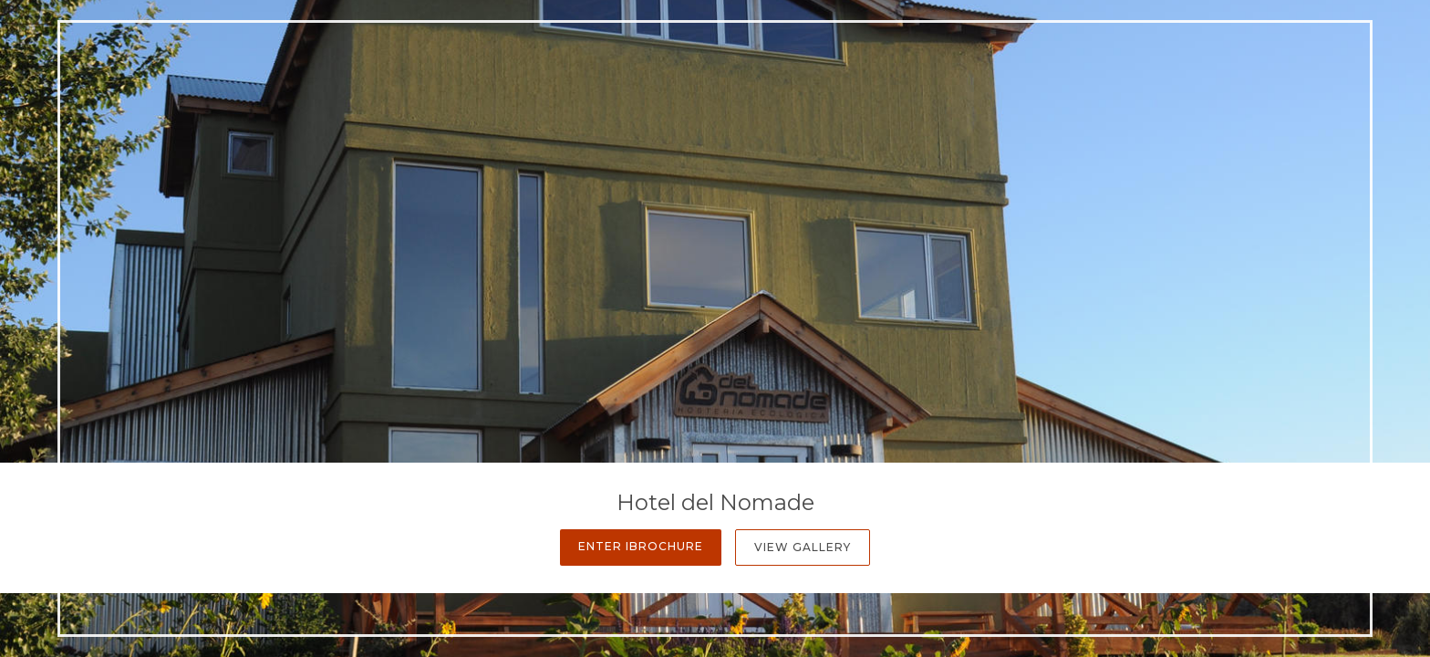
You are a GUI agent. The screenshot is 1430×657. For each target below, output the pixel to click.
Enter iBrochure (640, 546)
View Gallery (802, 547)
